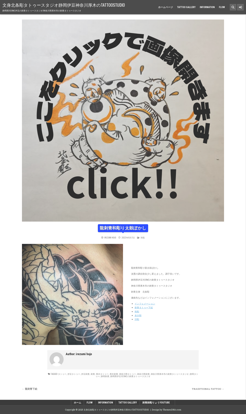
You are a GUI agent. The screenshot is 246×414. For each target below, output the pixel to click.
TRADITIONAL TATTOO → (208, 388)
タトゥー (62, 373)
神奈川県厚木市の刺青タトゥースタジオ (170, 373)
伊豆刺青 (85, 373)
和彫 (143, 237)
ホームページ (165, 7)
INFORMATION (207, 7)
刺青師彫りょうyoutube (157, 402)
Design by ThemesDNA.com (166, 409)
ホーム (77, 402)
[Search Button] (233, 7)
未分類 (138, 315)
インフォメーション (145, 303)
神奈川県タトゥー (127, 373)
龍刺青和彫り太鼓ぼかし (123, 228)
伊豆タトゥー (73, 373)
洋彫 (137, 319)
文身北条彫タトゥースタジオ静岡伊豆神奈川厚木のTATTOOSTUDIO (63, 5)
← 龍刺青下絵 (29, 388)
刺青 (93, 373)
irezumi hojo (110, 238)
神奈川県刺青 (143, 373)
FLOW (222, 7)
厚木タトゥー (102, 373)
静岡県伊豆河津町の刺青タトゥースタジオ (130, 376)
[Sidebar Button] (240, 7)
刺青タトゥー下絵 (144, 307)
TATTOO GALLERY (186, 7)
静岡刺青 (105, 376)
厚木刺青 (114, 373)
